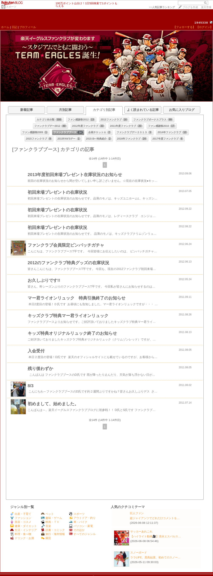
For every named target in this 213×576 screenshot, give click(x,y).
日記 (14, 27)
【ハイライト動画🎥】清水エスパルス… (155, 536)
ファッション (20, 518)
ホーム (5, 27)
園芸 (46, 538)
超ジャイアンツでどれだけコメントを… (155, 518)
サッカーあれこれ (141, 531)
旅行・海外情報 (53, 534)
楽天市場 (206, 7)
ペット (47, 513)
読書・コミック (53, 530)
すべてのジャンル (82, 534)
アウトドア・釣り (82, 518)
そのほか (77, 530)
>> (162, 7)
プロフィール (27, 27)
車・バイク (78, 522)
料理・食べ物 (20, 534)
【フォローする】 (184, 27)
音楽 (46, 526)
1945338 (201, 22)
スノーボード (138, 552)
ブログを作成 (190, 7)
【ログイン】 (204, 27)
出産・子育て (20, 513)
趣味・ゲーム (51, 518)
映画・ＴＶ (50, 522)
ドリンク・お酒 (22, 538)
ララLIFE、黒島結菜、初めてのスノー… (155, 557)
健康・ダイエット (23, 526)
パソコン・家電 (81, 526)
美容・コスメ (20, 522)
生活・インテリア (23, 530)
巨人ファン (137, 513)
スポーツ (11, 6)
